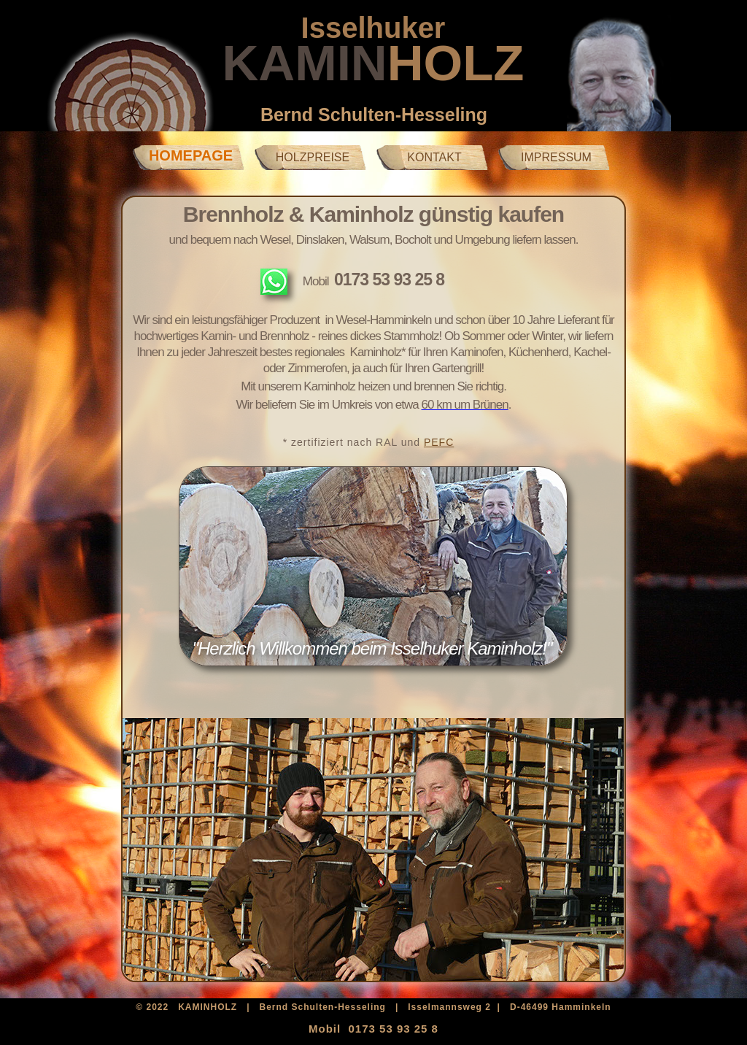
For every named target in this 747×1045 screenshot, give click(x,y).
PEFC (439, 442)
